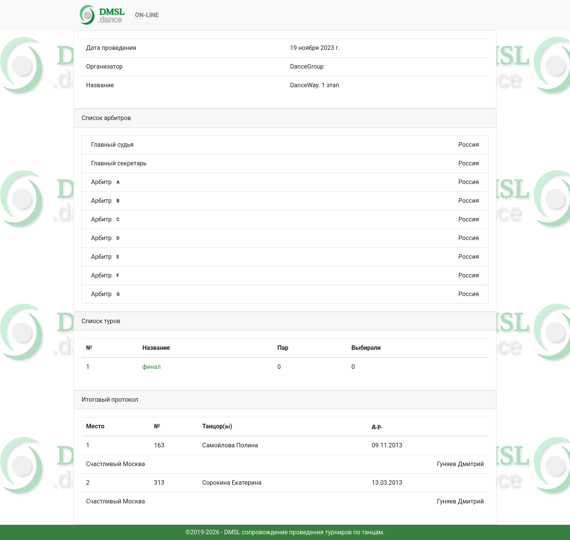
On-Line (147, 15)
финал (151, 366)
